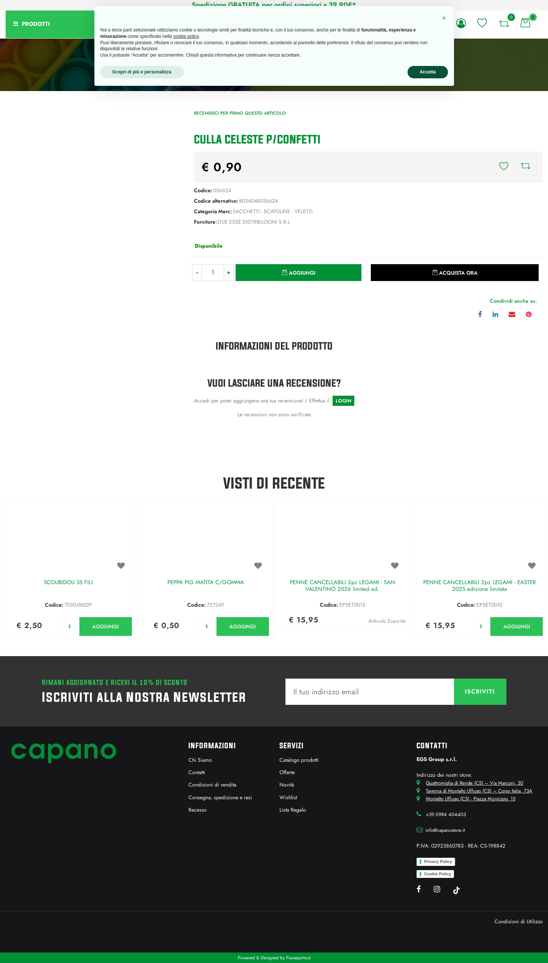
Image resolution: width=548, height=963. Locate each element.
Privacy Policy (438, 861)
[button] (91, 193)
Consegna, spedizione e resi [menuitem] (220, 797)
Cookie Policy (437, 874)
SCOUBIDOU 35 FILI (68, 582)
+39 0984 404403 (446, 814)
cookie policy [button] (186, 36)
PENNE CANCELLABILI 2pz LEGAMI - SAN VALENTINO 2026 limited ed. (342, 586)
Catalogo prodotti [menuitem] (299, 760)
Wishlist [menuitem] (288, 797)
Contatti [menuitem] (196, 772)
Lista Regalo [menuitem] (292, 809)
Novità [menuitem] (286, 784)
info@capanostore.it (445, 830)
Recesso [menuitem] (197, 809)
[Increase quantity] (229, 272)
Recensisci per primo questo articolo (240, 113)
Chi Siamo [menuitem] (200, 760)
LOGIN (343, 400)
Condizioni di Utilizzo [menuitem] (518, 921)
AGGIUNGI (105, 626)
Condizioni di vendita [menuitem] (212, 784)
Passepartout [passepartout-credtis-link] (298, 957)
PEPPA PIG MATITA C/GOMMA (205, 582)
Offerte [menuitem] (287, 772)
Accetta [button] (428, 72)
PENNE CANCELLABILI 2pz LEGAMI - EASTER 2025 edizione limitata (479, 586)
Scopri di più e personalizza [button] (142, 72)
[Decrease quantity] (197, 272)
